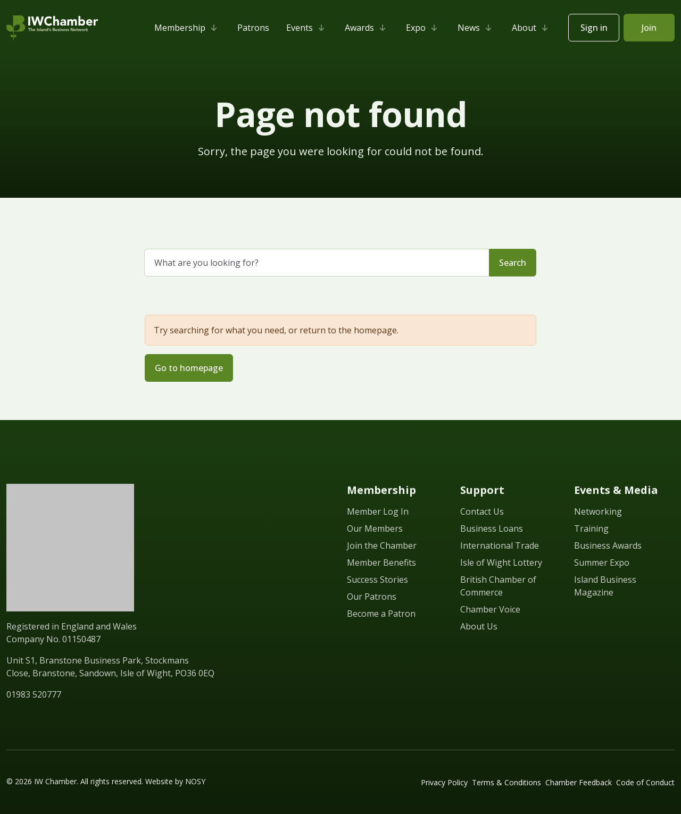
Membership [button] (187, 27)
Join (649, 27)
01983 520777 (33, 694)
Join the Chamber (382, 545)
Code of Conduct (645, 782)
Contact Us (482, 511)
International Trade (499, 545)
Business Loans (491, 528)
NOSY (195, 781)
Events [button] (307, 27)
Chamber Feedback (578, 782)
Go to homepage (189, 368)
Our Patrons (371, 596)
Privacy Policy (444, 782)
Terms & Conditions (506, 782)
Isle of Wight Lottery (501, 562)
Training (591, 528)
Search (512, 262)
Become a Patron (381, 613)
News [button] (476, 27)
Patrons (253, 27)
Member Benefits (381, 562)
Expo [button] (423, 27)
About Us (478, 626)
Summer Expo (601, 562)
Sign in (594, 27)
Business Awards (608, 545)
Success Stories (377, 579)
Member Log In (378, 511)
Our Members (375, 528)
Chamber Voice (490, 609)
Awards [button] (367, 27)
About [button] (531, 27)
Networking (598, 511)
